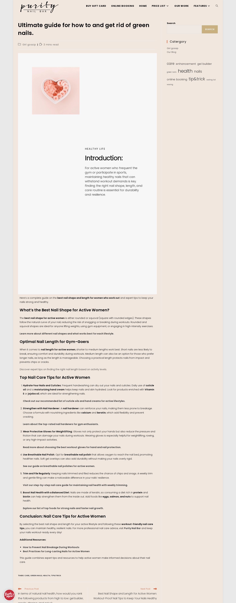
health (46, 575)
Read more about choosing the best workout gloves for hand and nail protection (71, 447)
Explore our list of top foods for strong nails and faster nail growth (63, 508)
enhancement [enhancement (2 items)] (186, 64)
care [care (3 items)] (170, 63)
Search (171, 23)
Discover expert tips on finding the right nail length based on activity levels (63, 369)
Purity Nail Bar (132, 528)
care (26, 575)
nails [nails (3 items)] (198, 71)
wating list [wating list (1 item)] (211, 80)
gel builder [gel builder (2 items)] (204, 64)
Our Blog (171, 52)
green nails (36, 575)
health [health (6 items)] (185, 71)
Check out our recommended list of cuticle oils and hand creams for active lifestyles (74, 401)
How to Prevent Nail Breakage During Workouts (51, 547)
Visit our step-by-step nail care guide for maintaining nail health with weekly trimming (75, 485)
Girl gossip (29, 44)
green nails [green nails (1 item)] (172, 72)
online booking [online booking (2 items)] (177, 79)
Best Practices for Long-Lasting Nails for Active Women (56, 551)
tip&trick (56, 575)
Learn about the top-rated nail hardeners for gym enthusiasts (60, 424)
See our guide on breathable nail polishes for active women (58, 466)
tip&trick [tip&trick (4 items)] (197, 79)
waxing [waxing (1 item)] (170, 84)
